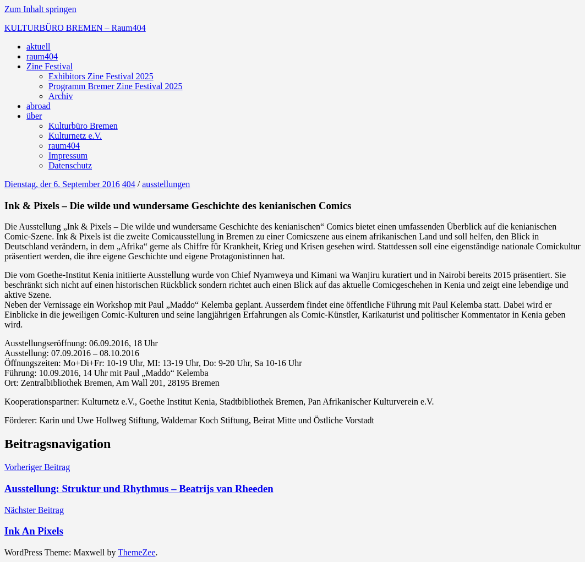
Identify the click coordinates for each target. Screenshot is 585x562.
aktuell (38, 46)
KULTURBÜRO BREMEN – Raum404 (75, 27)
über (34, 116)
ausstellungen (166, 184)
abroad (38, 106)
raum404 (42, 56)
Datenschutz (70, 165)
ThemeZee (136, 552)
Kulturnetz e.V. (75, 135)
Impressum (68, 155)
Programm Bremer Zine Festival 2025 (115, 86)
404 (128, 184)
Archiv (60, 96)
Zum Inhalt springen (40, 9)
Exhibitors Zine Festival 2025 (101, 76)
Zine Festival (49, 66)
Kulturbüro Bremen (83, 125)
